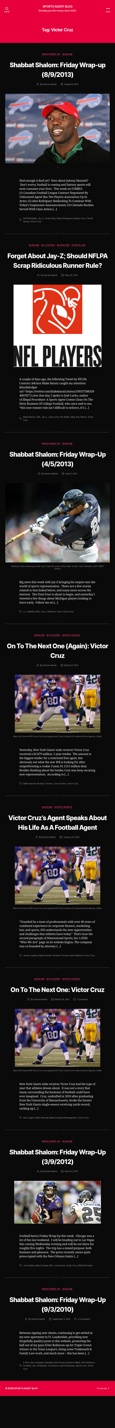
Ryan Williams (76, 977)
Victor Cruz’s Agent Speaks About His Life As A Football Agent (57, 838)
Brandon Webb (74, 1394)
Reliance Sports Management (64, 1149)
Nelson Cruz (81, 219)
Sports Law (80, 246)
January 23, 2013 (71, 858)
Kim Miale (65, 427)
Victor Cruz (36, 222)
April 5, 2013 (71, 484)
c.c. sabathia (29, 622)
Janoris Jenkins (30, 977)
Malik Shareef (29, 795)
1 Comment (83, 1031)
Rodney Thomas (45, 795)
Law (44, 1398)
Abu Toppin (28, 1149)
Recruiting (64, 246)
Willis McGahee (86, 1297)
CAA (39, 427)
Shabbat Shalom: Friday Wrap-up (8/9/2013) (57, 69)
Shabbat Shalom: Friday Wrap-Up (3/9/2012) (57, 1188)
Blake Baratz (29, 427)
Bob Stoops (60, 1394)
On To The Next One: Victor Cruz (57, 1016)
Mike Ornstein (42, 1297)
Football (37, 1398)
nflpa (73, 427)
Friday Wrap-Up (51, 55)
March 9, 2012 (71, 1203)
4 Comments (85, 1351)
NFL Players (48, 246)
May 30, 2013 (71, 286)
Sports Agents (72, 646)
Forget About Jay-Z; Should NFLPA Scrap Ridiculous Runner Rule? (57, 265)
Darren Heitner (50, 85)
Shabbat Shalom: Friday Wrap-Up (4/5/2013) (57, 469)
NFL (52, 1297)
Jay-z (41, 219)
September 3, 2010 (61, 1351)
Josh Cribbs (29, 1297)
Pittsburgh (52, 1398)
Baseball (49, 1394)
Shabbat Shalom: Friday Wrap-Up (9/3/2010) (57, 1336)
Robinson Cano (55, 622)
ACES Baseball (30, 219)
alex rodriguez (37, 1394)
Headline (68, 55)
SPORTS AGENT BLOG (57, 6)
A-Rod (26, 1394)
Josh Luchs (54, 427)
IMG (38, 622)
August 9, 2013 (71, 85)
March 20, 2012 (62, 1031)
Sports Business (77, 1398)
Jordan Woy (51, 219)
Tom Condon (60, 795)
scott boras (60, 1297)
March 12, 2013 (71, 676)
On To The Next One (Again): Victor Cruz (57, 661)
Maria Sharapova (66, 219)
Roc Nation (82, 427)
